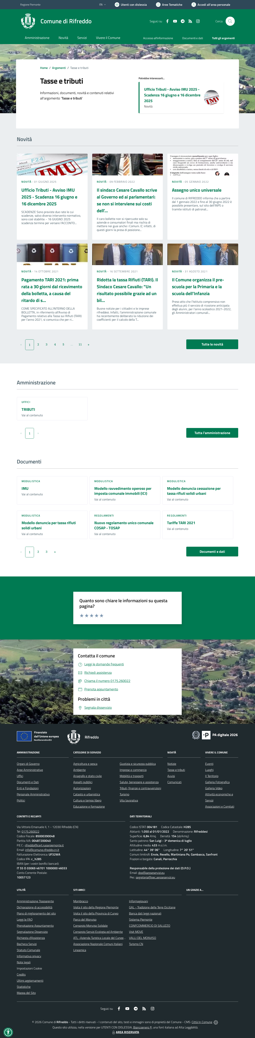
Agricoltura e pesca (85, 763)
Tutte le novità (212, 344)
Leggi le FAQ (25, 919)
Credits (21, 974)
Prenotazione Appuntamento (35, 925)
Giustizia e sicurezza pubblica (138, 763)
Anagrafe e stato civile (87, 776)
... (71, 344)
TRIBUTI (28, 409)
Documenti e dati (212, 551)
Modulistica (31, 481)
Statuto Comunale (28, 950)
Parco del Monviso (84, 919)
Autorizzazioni (82, 788)
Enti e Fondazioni (28, 788)
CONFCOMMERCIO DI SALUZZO (149, 925)
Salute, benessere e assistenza (139, 782)
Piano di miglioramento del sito (36, 913)
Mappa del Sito (26, 992)
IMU (25, 488)
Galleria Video (213, 788)
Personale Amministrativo (33, 794)
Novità (26, 182)
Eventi (209, 763)
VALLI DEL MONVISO (142, 937)
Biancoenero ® (142, 1027)
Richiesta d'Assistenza (31, 937)
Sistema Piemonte (140, 919)
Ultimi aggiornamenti (30, 980)
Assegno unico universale (196, 189)
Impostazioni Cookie (29, 968)
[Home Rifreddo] (56, 21)
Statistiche (24, 986)
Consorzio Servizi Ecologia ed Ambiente (98, 931)
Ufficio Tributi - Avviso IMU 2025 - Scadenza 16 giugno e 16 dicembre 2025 (172, 95)
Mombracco (80, 901)
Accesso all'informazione (158, 38)
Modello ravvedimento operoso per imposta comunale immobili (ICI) (122, 490)
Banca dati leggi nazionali (145, 913)
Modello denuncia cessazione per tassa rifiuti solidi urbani (194, 490)
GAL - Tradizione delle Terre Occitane (152, 907)
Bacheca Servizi (27, 944)
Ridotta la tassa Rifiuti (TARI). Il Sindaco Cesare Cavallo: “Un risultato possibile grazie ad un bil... (127, 290)
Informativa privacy (29, 956)
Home (44, 67)
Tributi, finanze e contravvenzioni (140, 788)
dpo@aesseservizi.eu (151, 872)
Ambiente (79, 770)
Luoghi (209, 770)
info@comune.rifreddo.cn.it (42, 850)
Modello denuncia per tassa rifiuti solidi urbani (49, 525)
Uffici (26, 402)
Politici (21, 800)
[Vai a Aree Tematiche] (169, 4)
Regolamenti (104, 515)
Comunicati (174, 782)
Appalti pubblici (82, 782)
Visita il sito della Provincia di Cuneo (95, 913)
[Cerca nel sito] (230, 21)
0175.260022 (30, 831)
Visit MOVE (136, 931)
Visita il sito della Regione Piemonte (96, 907)
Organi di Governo (28, 763)
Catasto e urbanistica (86, 794)
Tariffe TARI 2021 (181, 523)
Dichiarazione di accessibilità (34, 907)
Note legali (24, 962)
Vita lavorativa (129, 800)
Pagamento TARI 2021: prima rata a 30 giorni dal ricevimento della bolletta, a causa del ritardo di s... (51, 290)
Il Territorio (211, 776)
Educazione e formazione (89, 806)
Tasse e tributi (176, 770)
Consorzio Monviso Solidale (90, 925)
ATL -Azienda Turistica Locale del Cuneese (99, 937)
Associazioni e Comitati (219, 806)
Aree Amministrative (30, 770)
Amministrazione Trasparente (35, 901)
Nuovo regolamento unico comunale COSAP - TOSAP (123, 525)
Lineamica (79, 950)
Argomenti (59, 67)
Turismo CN (136, 944)
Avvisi (171, 776)
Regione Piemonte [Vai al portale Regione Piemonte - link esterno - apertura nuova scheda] (30, 4)
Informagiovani (138, 901)
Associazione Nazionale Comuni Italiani (98, 944)
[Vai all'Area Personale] (211, 4)
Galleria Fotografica (217, 782)
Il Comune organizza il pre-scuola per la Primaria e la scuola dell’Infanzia (198, 286)
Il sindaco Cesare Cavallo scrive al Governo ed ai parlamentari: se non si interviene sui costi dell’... (127, 200)
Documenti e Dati (28, 782)
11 (80, 344)
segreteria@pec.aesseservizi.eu (155, 877)
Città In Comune (202, 1022)
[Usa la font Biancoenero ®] (130, 4)
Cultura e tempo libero (87, 800)
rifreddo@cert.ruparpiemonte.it (44, 845)
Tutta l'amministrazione (212, 432)
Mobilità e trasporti (132, 776)
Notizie (171, 763)
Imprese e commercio (133, 770)
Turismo (124, 794)
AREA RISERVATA (125, 1032)
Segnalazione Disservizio (32, 931)
